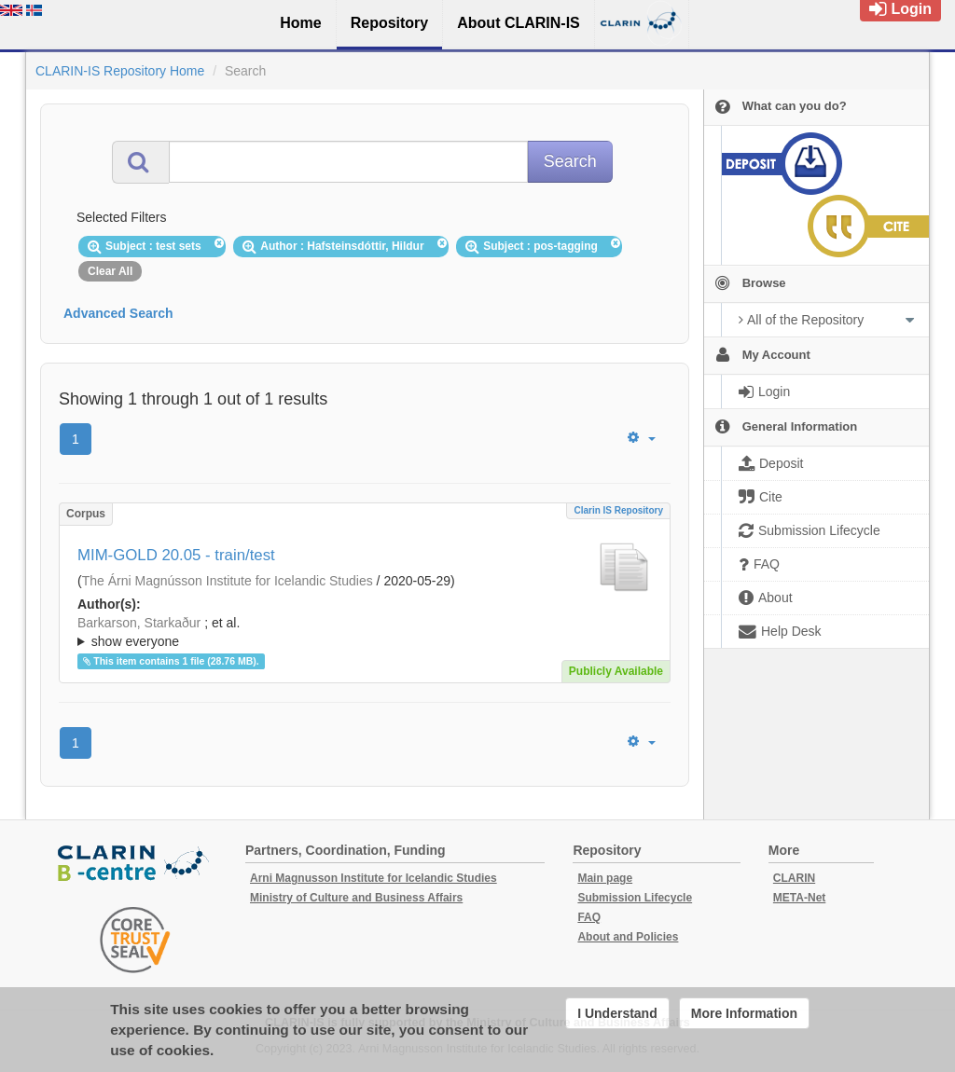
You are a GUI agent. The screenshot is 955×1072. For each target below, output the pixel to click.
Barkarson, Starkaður (139, 622)
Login (900, 9)
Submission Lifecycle (634, 897)
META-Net (799, 897)
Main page (604, 878)
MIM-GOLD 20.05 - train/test (176, 555)
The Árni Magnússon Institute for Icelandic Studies (227, 580)
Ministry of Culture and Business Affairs (356, 897)
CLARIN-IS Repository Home (119, 70)
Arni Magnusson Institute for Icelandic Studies (373, 878)
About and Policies (627, 936)
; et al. (364, 633)
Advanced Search (118, 313)
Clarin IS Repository (618, 510)
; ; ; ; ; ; (364, 632)
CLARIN (794, 878)
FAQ (589, 917)
